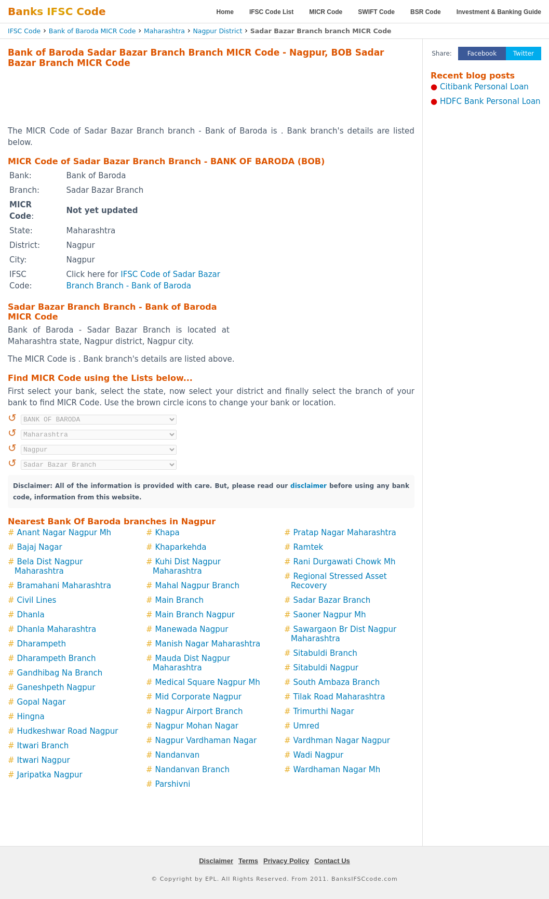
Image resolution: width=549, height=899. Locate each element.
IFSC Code (24, 31)
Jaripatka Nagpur (50, 774)
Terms (248, 861)
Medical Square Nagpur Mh (207, 682)
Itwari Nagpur (43, 760)
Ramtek (308, 547)
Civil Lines (37, 600)
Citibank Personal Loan (484, 86)
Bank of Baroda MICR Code (92, 31)
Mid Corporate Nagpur (198, 697)
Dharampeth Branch (56, 658)
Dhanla (31, 614)
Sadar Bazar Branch (331, 600)
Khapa (167, 532)
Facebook (482, 53)
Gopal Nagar (41, 702)
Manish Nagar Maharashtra (208, 644)
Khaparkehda (181, 547)
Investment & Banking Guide (499, 12)
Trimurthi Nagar (323, 711)
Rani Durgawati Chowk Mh (344, 561)
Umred (306, 726)
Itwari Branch (43, 745)
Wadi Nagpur (318, 755)
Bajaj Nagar (39, 547)
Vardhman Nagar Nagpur (341, 740)
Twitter (523, 53)
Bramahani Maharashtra (64, 585)
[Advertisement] (211, 96)
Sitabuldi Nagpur (325, 667)
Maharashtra (164, 31)
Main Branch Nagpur (195, 614)
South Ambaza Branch (336, 682)
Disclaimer (216, 861)
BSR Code (425, 12)
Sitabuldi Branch (325, 653)
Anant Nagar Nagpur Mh (64, 532)
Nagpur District (217, 31)
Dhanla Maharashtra (57, 629)
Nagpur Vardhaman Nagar (206, 740)
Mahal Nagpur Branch (197, 585)
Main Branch (179, 600)
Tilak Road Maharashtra (339, 697)
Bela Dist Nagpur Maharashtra (49, 566)
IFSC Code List (271, 12)
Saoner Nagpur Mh (329, 614)
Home (225, 12)
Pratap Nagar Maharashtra (344, 532)
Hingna (31, 716)
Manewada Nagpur (192, 629)
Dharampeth (41, 644)
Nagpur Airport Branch (199, 711)
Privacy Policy (286, 861)
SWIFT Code (376, 12)
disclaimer (308, 486)
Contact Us (332, 861)
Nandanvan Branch (192, 769)
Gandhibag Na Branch (60, 673)
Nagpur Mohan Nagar (196, 726)
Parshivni (173, 784)
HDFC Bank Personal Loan (490, 101)
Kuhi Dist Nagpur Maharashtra (187, 566)
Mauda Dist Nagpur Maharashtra (191, 663)
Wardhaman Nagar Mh (336, 769)
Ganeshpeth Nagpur (56, 687)
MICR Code (325, 12)
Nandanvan (177, 755)
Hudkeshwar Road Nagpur (67, 731)
